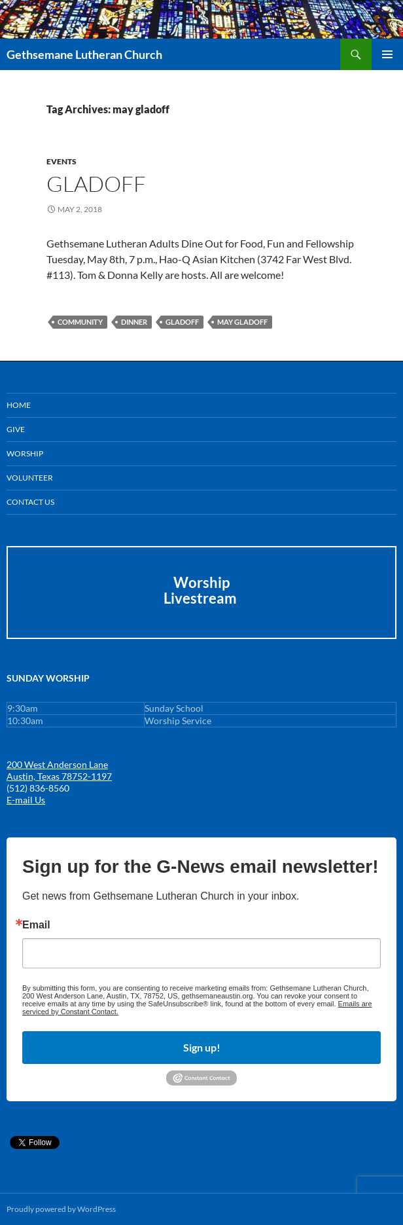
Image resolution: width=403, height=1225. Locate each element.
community (80, 322)
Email (36, 925)
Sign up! (201, 1047)
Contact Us (30, 502)
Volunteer (30, 478)
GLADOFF (96, 183)
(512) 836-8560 (38, 788)
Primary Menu (387, 54)
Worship (25, 453)
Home (19, 405)
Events (61, 161)
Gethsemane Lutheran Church (84, 54)
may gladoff (242, 322)
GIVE (16, 429)
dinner (134, 322)
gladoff (182, 322)
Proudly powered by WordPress (61, 1209)
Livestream (201, 598)
